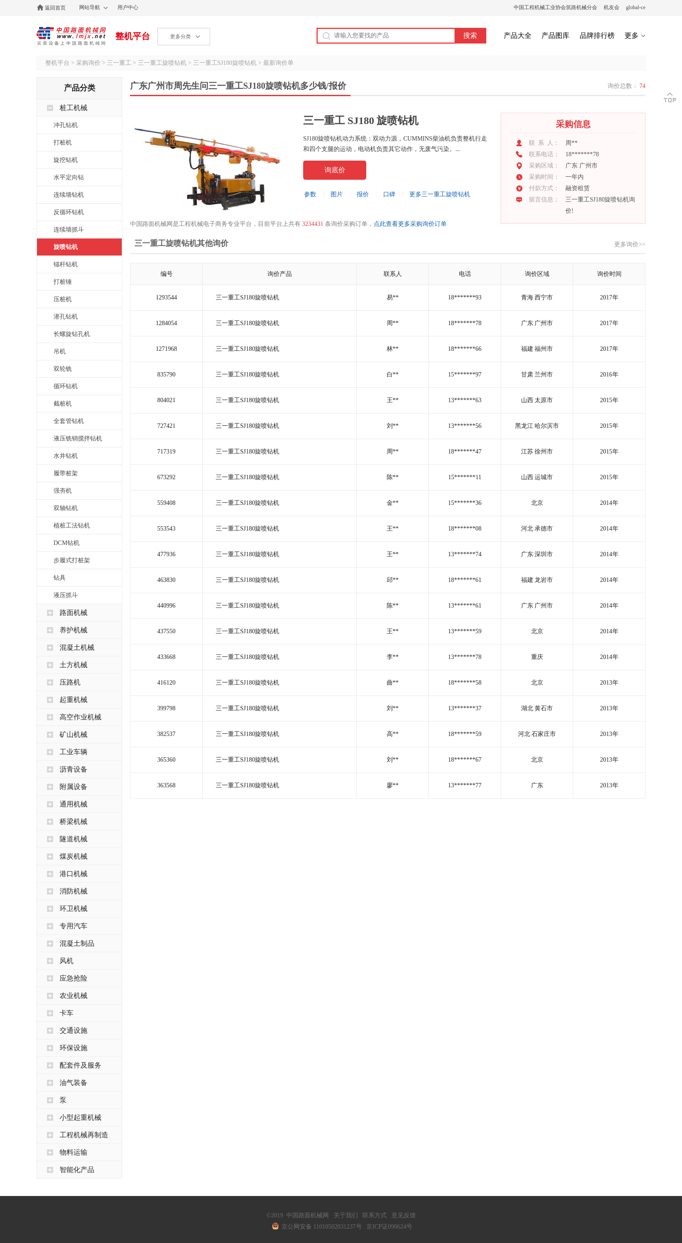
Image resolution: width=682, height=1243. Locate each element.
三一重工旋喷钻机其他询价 (181, 243)
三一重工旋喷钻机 (162, 63)
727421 (166, 426)
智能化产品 (77, 1169)
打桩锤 (62, 282)
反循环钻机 (68, 212)
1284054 (166, 323)
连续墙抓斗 (68, 229)
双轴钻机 (65, 508)
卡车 (67, 1013)
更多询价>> (629, 244)
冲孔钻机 (65, 125)
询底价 (334, 170)
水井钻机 (65, 456)
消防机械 (73, 891)
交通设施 (73, 1030)
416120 (166, 682)
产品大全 (518, 35)
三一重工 (119, 63)
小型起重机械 (80, 1117)
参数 (310, 194)
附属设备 (73, 786)
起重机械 (73, 699)
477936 (166, 554)
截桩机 (62, 403)
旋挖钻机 (65, 160)
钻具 (59, 577)
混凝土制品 (77, 943)
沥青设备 (73, 769)
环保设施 (73, 1048)
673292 (166, 477)
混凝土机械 (77, 647)
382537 (166, 734)
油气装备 (73, 1082)
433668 (166, 657)
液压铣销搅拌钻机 (77, 438)
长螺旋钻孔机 (71, 334)
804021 (166, 400)
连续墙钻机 (68, 194)
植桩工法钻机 (71, 525)
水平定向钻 (68, 177)
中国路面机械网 (71, 36)
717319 (166, 451)
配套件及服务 (80, 1065)
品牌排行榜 (597, 35)
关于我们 (346, 1215)
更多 (632, 35)
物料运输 (73, 1152)
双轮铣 (62, 369)
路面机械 (73, 612)
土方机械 (73, 665)
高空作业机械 (80, 717)
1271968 (166, 349)
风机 (67, 960)
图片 (337, 194)
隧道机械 (73, 839)
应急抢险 (73, 978)
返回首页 (55, 8)
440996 (166, 605)
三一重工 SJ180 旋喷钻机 (360, 120)
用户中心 (127, 7)
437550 (166, 631)
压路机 (70, 682)
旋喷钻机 (65, 247)
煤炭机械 (73, 856)
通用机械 (73, 804)
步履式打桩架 (71, 560)
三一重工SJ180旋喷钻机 (225, 63)
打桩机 (62, 142)
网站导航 (89, 7)
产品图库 (555, 35)
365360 (166, 759)
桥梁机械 (73, 821)
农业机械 (73, 995)
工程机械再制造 (84, 1135)
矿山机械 (73, 734)
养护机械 (73, 630)
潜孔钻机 (65, 316)
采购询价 (88, 63)
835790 (166, 374)
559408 (166, 503)
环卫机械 (73, 908)
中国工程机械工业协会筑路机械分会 (555, 7)
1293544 (166, 297)
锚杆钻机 (65, 264)
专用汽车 (73, 926)
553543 (166, 528)
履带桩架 (65, 473)
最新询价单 (278, 63)
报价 (363, 194)
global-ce (635, 7)
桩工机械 (73, 107)
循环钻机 (65, 386)
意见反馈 (403, 1215)
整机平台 (132, 36)
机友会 (611, 7)
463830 (166, 580)
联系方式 (374, 1215)
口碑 (389, 194)
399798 (166, 708)
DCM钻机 (66, 543)
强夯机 (62, 490)
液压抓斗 (65, 595)
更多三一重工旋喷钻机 (439, 194)
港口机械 (73, 873)
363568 (166, 785)
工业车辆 (73, 752)
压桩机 (62, 299)
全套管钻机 (68, 421)
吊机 (59, 351)
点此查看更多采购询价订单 (410, 224)
